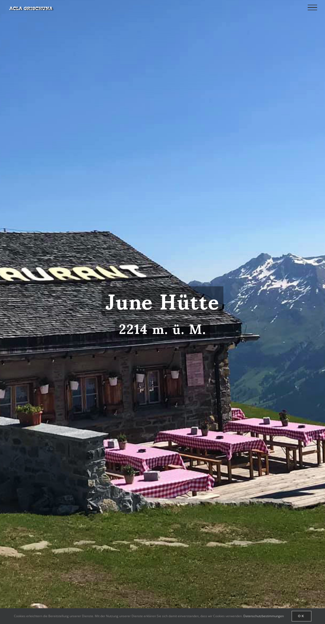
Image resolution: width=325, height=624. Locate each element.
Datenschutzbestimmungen (263, 616)
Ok (301, 616)
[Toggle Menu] (312, 7)
